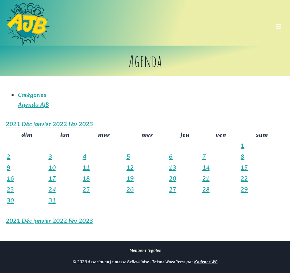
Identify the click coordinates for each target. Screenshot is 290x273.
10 (52, 168)
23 (10, 190)
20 (172, 179)
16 (10, 179)
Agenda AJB (33, 105)
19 (130, 179)
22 (244, 179)
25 (86, 190)
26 (130, 190)
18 (86, 179)
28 (206, 190)
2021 (14, 124)
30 (10, 201)
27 (172, 190)
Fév (74, 124)
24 (52, 190)
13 (172, 168)
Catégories (32, 95)
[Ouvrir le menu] (278, 24)
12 (130, 168)
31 (52, 201)
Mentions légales (145, 250)
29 (244, 190)
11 (86, 168)
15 (244, 168)
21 (206, 179)
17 (52, 179)
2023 (86, 124)
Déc (27, 124)
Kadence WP (206, 262)
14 (206, 168)
